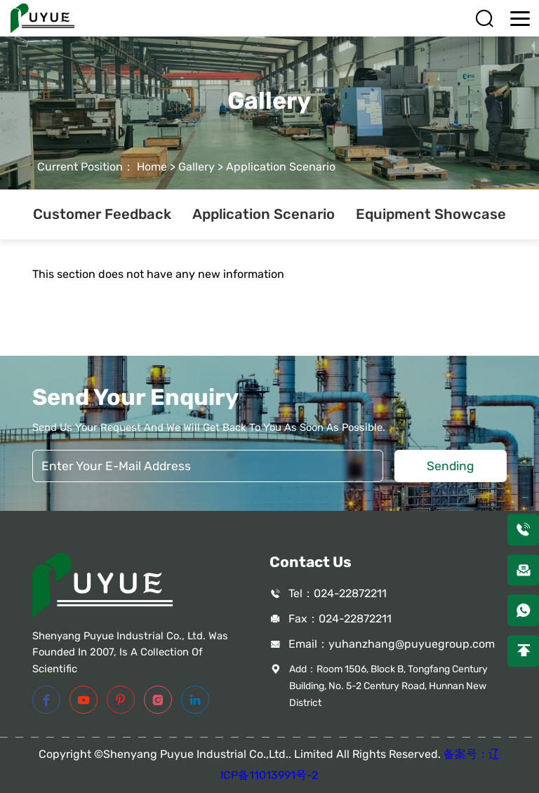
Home (152, 166)
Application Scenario (280, 166)
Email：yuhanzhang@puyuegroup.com (391, 644)
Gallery (196, 166)
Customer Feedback (102, 214)
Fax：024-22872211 (340, 618)
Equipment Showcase (431, 214)
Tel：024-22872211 (337, 593)
